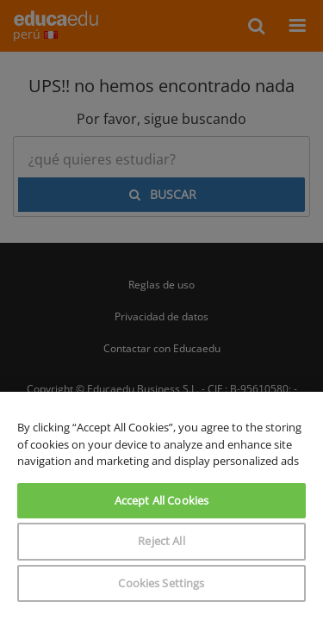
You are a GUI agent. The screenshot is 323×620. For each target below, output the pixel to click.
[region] (161, 506)
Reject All (161, 541)
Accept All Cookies (161, 500)
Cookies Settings (161, 583)
